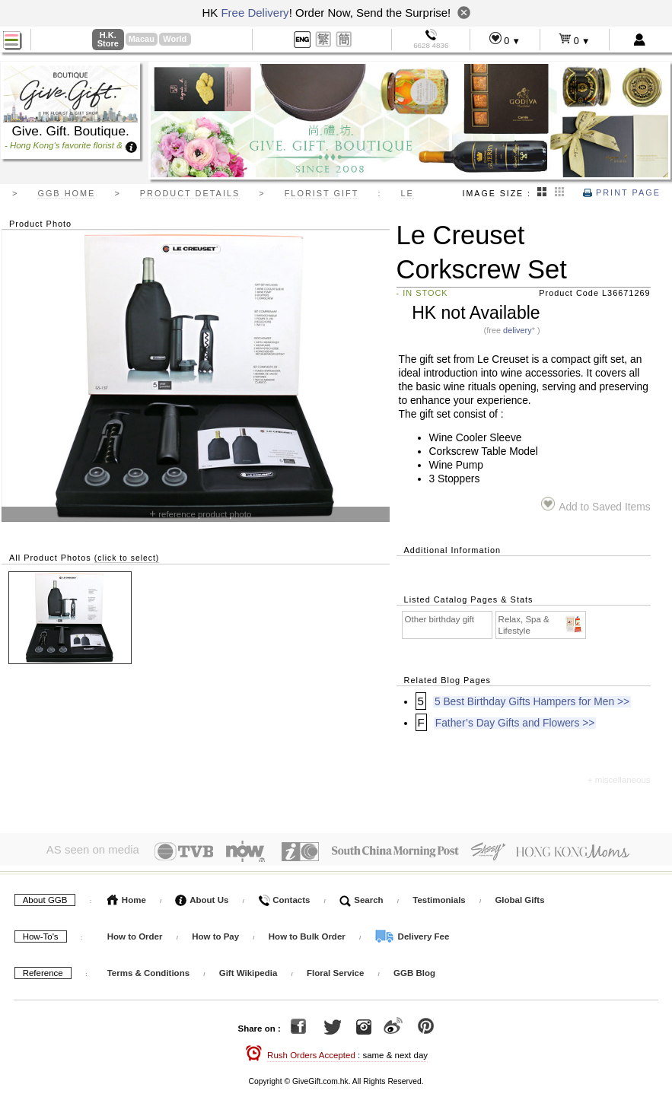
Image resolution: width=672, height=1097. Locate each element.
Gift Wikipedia (248, 970)
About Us (201, 896)
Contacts (284, 896)
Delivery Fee (411, 933)
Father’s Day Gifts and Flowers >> (515, 723)
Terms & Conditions (148, 970)
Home (126, 896)
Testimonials (438, 896)
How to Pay (216, 933)
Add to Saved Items (595, 505)
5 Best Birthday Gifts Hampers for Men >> (532, 701)
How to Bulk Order (308, 933)
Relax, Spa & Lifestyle (541, 624)
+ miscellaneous (619, 779)
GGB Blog (414, 970)
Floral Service (335, 970)
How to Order (135, 933)
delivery (517, 330)
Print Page (622, 192)
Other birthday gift (439, 619)
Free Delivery (254, 12)
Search (361, 896)
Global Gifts (519, 896)
